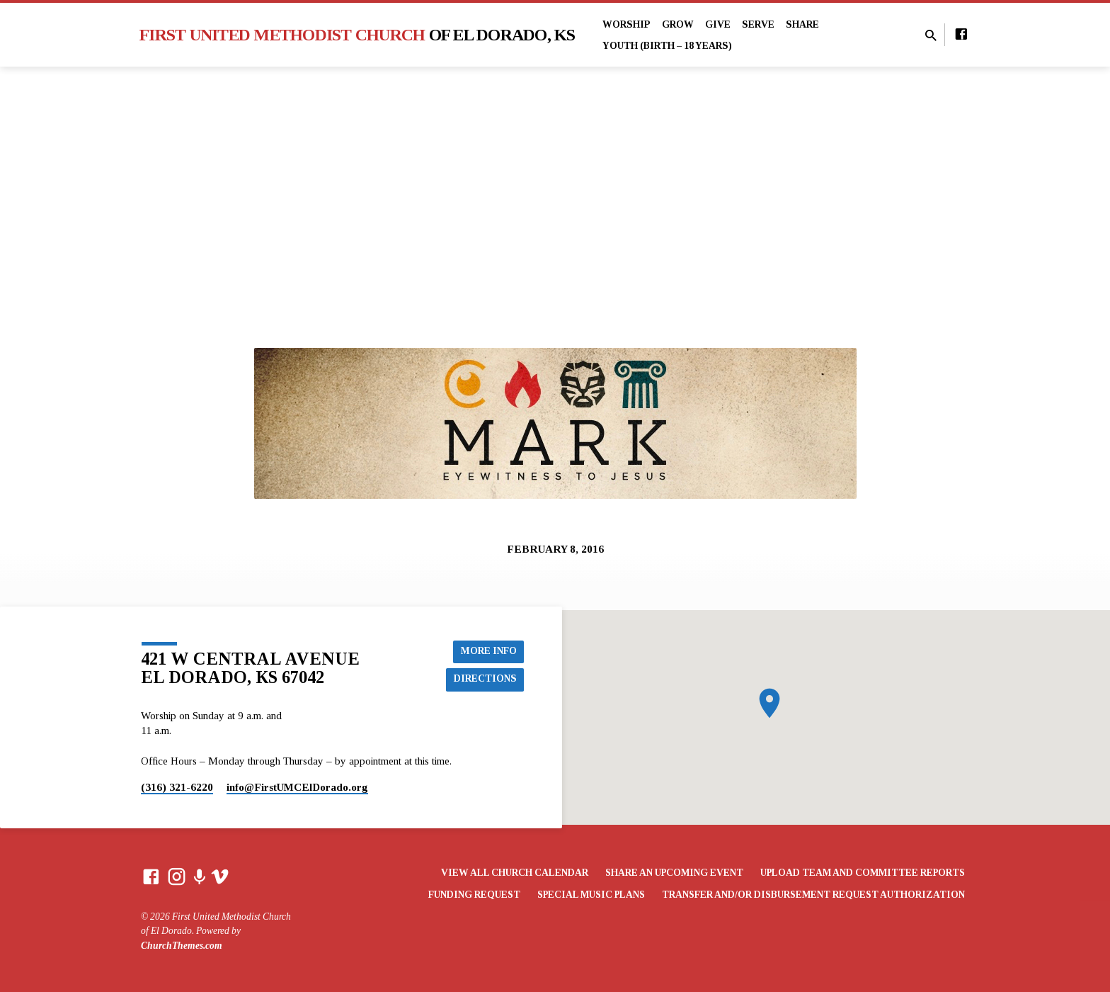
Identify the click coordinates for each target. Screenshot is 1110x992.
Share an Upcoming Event (674, 872)
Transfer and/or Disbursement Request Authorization (813, 894)
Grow (678, 24)
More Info (488, 650)
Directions (485, 678)
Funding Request (474, 894)
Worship (626, 24)
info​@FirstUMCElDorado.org (297, 787)
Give (718, 24)
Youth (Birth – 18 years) (667, 45)
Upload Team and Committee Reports (862, 872)
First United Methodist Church (357, 35)
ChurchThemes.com (181, 945)
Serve (758, 24)
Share (802, 24)
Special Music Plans (591, 894)
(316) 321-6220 (177, 787)
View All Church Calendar (514, 872)
